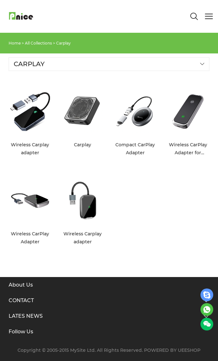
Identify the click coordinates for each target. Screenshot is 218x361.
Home (15, 43)
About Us (21, 285)
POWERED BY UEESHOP (172, 350)
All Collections (38, 43)
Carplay (63, 43)
